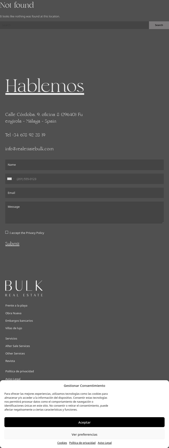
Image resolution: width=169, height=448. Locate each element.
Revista (10, 361)
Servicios (11, 338)
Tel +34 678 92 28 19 (25, 135)
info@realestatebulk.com (29, 149)
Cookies (62, 443)
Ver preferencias (84, 434)
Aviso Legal (105, 443)
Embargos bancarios (19, 321)
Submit (12, 244)
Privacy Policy (35, 233)
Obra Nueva (13, 313)
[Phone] (84, 179)
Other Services (15, 353)
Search (159, 25)
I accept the (27, 233)
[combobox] (11, 179)
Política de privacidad (82, 443)
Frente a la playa (16, 305)
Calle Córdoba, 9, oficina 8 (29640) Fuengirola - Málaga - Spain (44, 117)
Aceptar (84, 422)
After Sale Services (17, 346)
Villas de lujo (13, 328)
